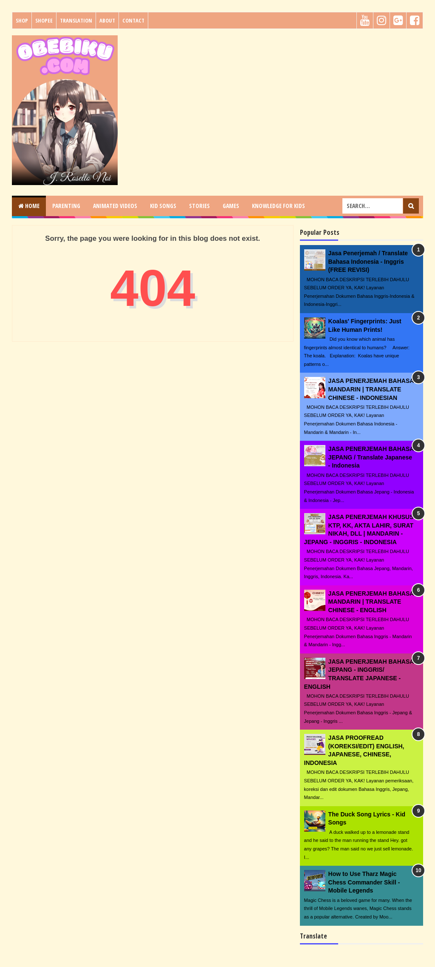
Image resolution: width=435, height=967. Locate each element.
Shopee (44, 20)
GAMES (231, 206)
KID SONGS (163, 206)
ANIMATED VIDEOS (115, 206)
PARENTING (66, 206)
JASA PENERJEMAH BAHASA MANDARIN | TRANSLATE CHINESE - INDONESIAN (371, 389)
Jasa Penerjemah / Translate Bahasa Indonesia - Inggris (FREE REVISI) (368, 261)
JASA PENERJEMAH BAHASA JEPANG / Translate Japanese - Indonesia (371, 457)
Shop (22, 20)
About (107, 20)
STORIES (199, 206)
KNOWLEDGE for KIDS (278, 206)
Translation (76, 20)
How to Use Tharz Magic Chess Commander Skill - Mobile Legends (364, 882)
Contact (133, 20)
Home (29, 206)
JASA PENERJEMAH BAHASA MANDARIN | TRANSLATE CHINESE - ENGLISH (371, 601)
